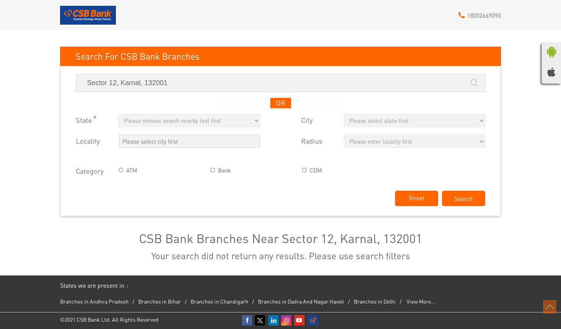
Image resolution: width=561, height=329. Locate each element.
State (86, 119)
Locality (88, 141)
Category (90, 171)
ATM (131, 170)
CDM (316, 170)
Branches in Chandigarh (219, 301)
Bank (224, 170)
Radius (311, 141)
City (307, 120)
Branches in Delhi (375, 301)
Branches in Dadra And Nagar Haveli (301, 301)
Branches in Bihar (159, 301)
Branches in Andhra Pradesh (94, 301)
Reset (416, 198)
